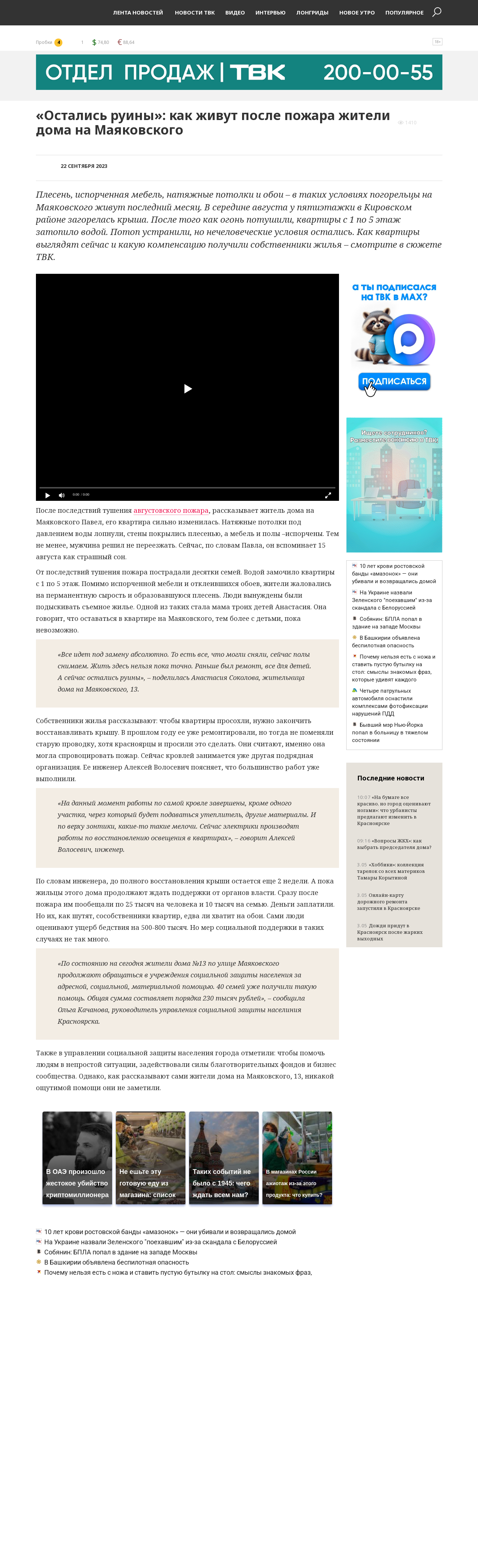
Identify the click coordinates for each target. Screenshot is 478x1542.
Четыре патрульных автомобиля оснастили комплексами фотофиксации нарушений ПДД (390, 702)
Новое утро (357, 12)
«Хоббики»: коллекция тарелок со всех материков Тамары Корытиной (391, 871)
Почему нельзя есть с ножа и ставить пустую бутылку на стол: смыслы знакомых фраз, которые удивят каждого (394, 668)
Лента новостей (138, 12)
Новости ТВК (194, 12)
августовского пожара (171, 510)
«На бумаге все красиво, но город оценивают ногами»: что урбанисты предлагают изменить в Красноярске (394, 810)
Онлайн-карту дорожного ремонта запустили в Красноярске (388, 901)
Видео (235, 12)
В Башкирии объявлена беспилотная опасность (112, 1262)
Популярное (404, 12)
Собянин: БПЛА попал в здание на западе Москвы (116, 1252)
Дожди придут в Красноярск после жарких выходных (390, 932)
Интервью (271, 12)
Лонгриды (312, 12)
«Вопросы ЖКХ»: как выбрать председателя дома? (394, 843)
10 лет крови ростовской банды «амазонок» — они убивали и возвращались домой (166, 1232)
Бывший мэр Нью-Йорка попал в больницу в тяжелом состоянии (390, 732)
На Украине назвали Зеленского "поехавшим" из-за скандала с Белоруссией (156, 1242)
